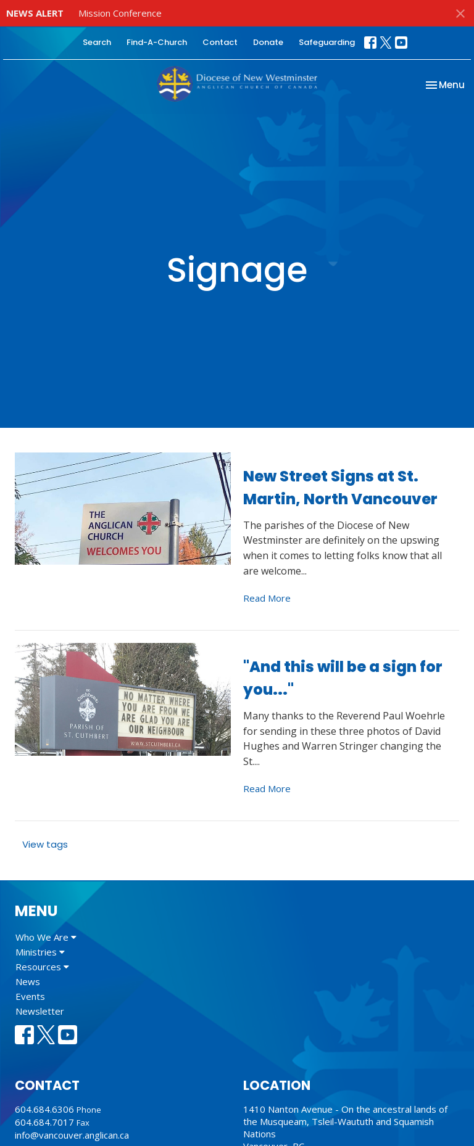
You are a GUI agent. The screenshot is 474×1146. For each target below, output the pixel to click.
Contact (220, 42)
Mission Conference (120, 13)
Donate (268, 42)
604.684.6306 (44, 1109)
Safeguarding (327, 42)
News (27, 981)
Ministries (40, 952)
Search (97, 42)
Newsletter (39, 1011)
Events (30, 996)
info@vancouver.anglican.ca (72, 1135)
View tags (45, 844)
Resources (42, 966)
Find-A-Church (157, 42)
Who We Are (46, 937)
